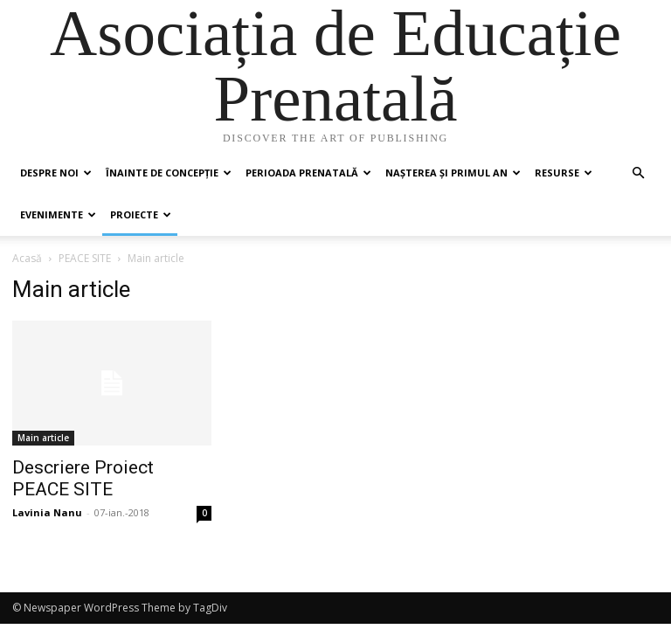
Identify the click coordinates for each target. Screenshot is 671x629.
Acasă (27, 258)
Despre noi (56, 172)
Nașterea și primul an (453, 172)
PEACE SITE (85, 258)
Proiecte (140, 214)
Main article (43, 438)
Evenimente (58, 214)
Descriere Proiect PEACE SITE (83, 478)
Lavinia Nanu (47, 512)
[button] (638, 173)
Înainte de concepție (169, 172)
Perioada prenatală (308, 172)
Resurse (563, 172)
